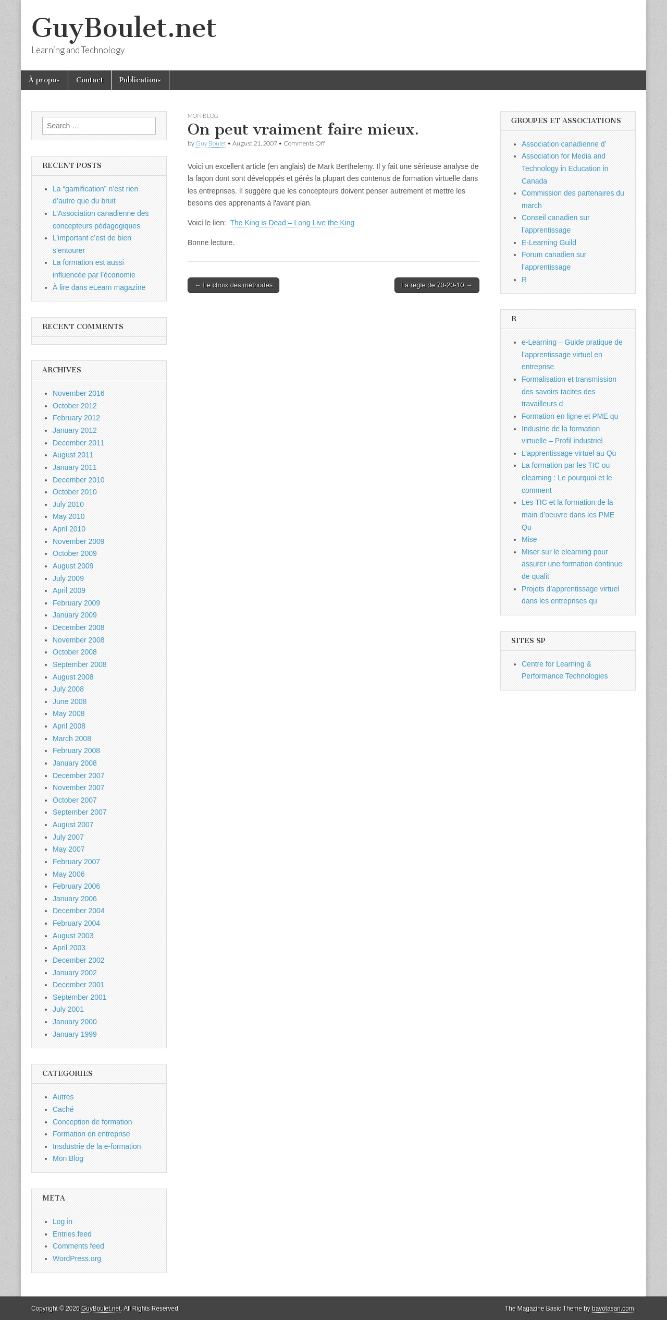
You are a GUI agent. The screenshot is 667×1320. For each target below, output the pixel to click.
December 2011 (79, 443)
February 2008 (76, 750)
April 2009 (69, 590)
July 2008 (68, 689)
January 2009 (75, 615)
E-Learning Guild (549, 242)
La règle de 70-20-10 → (437, 285)
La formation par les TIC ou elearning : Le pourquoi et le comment (567, 477)
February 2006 (76, 886)
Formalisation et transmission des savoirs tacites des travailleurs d (569, 391)
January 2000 (75, 1022)
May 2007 (68, 849)
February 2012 (76, 418)
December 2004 (79, 910)
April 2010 (69, 529)
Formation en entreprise (91, 1134)
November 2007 (79, 787)
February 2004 (76, 923)
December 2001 (79, 984)
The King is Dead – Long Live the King (292, 223)
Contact (89, 80)
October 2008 (75, 652)
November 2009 (79, 541)
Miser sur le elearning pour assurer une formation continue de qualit (572, 564)
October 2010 (75, 492)
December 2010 (79, 480)
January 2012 (75, 430)
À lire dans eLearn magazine (99, 287)
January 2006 (75, 898)
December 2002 (79, 960)
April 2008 (69, 726)
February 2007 (76, 861)
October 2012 (75, 406)
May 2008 (68, 713)
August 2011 (73, 455)
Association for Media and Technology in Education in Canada (565, 168)
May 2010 (68, 516)
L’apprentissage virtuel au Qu (569, 453)
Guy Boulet (210, 143)
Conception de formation (92, 1122)
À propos (44, 80)
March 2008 (72, 738)
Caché (63, 1109)
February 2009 (76, 603)
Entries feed (72, 1234)
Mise (529, 539)
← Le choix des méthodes (233, 285)
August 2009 (73, 566)
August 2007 (73, 824)
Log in (62, 1221)
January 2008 (75, 763)
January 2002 (75, 972)
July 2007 (68, 837)
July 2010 (68, 504)
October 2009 (75, 553)
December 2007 (79, 775)
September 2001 (80, 997)
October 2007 (75, 800)
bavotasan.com (613, 1308)
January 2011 (75, 467)
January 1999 (75, 1034)
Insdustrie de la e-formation (97, 1146)
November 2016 (79, 393)
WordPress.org (77, 1258)
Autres (63, 1097)
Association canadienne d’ (564, 144)
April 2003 (69, 947)
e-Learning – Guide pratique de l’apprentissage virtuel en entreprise (572, 354)
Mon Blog (203, 115)
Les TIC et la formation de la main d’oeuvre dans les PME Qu (568, 514)
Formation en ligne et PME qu (570, 416)
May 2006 (68, 874)
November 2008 (79, 640)
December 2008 (79, 627)
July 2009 (68, 578)
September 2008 (80, 664)
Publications (140, 80)
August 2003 (73, 935)
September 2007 (80, 812)
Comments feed (78, 1246)
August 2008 (73, 677)
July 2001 (68, 1009)
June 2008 (70, 701)
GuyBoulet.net (124, 28)
